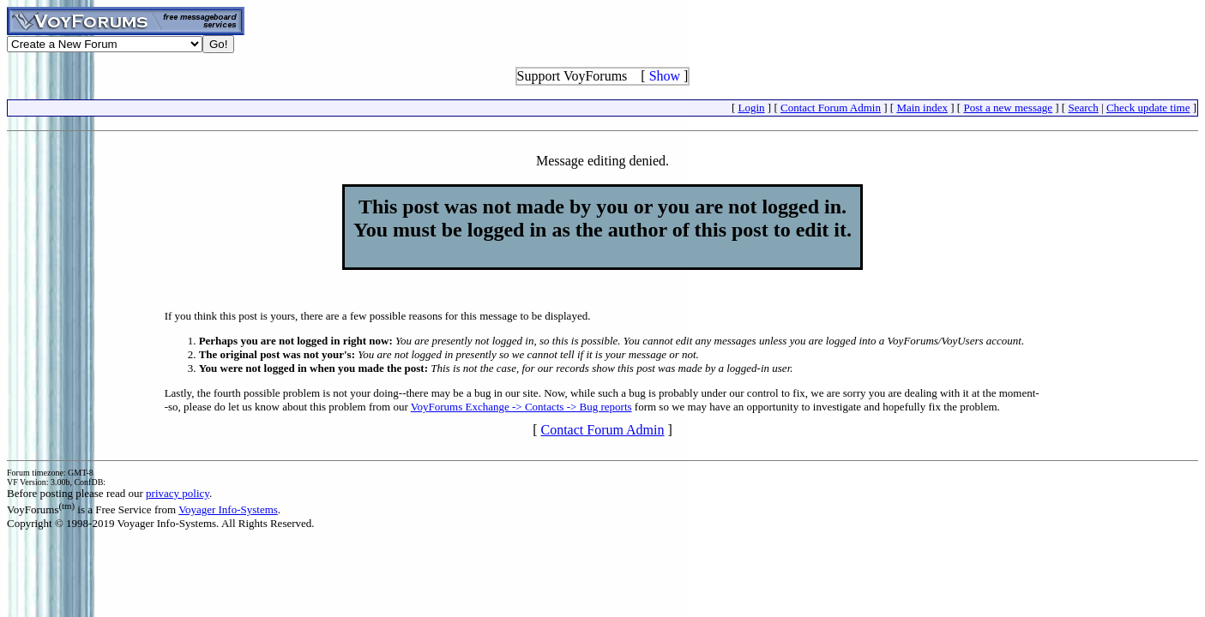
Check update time (1148, 107)
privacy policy (177, 493)
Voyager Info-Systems (228, 509)
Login (751, 107)
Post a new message (1007, 107)
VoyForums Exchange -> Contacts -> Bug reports (521, 406)
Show (664, 76)
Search (1083, 107)
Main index (922, 107)
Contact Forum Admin (830, 107)
